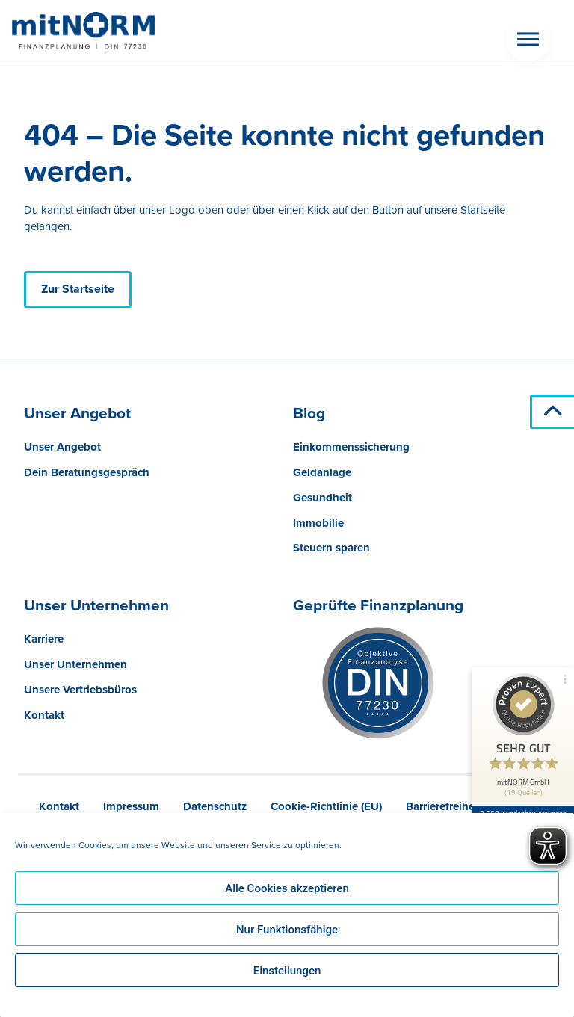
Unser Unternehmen (75, 664)
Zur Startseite (77, 289)
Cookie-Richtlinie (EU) (326, 806)
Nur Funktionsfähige (287, 929)
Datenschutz (215, 806)
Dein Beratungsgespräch (86, 472)
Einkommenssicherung (351, 447)
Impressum (131, 806)
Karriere (44, 639)
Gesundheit (322, 497)
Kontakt (44, 715)
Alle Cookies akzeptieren (287, 888)
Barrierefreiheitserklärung (470, 806)
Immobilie (318, 523)
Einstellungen (287, 970)
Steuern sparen (331, 547)
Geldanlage (322, 472)
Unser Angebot (62, 447)
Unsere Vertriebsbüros (80, 689)
